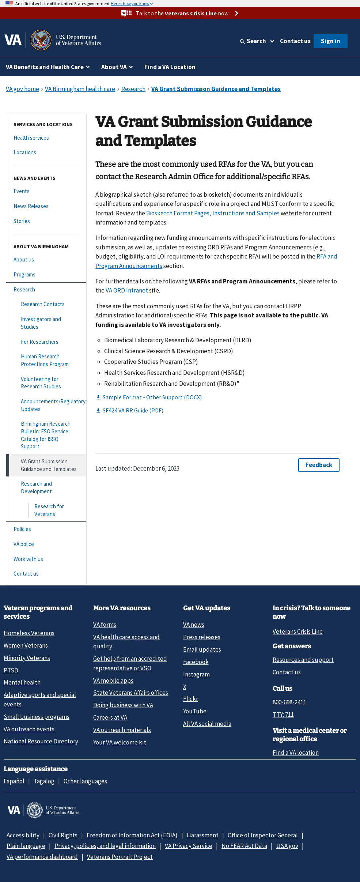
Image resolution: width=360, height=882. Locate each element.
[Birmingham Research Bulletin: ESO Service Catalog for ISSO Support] (46, 435)
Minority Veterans (27, 658)
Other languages (85, 781)
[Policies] (46, 529)
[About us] (46, 259)
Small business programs (36, 717)
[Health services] (46, 138)
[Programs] (46, 274)
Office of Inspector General (263, 835)
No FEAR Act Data (244, 846)
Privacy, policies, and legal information (105, 846)
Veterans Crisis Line (298, 631)
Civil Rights (63, 835)
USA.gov (287, 846)
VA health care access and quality (126, 641)
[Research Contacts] (46, 304)
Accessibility (23, 835)
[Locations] (46, 152)
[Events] (46, 191)
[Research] (46, 289)
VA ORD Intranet (127, 290)
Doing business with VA (123, 705)
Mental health (22, 682)
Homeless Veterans (29, 633)
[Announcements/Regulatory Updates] (46, 405)
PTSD (11, 670)
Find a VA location (296, 753)
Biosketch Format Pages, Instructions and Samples (213, 213)
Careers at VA (110, 717)
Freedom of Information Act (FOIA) (132, 835)
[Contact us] (46, 573)
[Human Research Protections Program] (46, 360)
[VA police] (46, 544)
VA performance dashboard (42, 857)
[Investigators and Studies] (46, 323)
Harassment (203, 835)
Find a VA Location (170, 67)
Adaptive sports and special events (40, 699)
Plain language (26, 846)
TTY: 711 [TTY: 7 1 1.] (283, 714)
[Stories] (46, 221)
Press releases (201, 637)
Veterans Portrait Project (120, 857)
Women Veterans (26, 645)
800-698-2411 (289, 702)
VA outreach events (29, 729)
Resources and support (303, 660)
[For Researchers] (46, 342)
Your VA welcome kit (119, 742)
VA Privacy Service (188, 846)
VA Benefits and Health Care (45, 67)
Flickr (190, 699)
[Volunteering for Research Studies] (46, 383)
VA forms (104, 625)
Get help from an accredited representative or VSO (130, 663)
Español (14, 781)
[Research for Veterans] (46, 510)
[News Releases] (46, 206)
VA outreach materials (122, 730)
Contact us (295, 41)
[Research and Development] (46, 487)
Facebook (196, 662)
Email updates (202, 649)
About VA (114, 67)
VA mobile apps (113, 680)
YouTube (194, 711)
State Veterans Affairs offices (130, 693)
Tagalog (44, 781)
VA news (193, 625)
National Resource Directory (41, 741)
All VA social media (207, 724)
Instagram (196, 674)
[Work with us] (46, 559)
